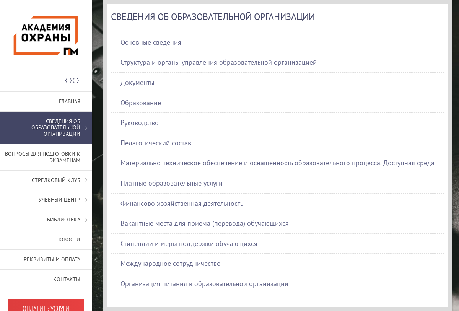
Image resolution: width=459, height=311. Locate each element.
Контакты (66, 279)
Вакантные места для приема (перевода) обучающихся (204, 223)
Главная (69, 101)
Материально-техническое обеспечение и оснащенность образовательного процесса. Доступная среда (277, 162)
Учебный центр (59, 199)
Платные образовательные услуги (171, 183)
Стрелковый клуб (56, 180)
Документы (137, 82)
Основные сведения (150, 42)
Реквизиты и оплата (52, 259)
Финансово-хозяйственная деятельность (181, 203)
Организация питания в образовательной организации (204, 283)
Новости (68, 239)
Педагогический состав (155, 142)
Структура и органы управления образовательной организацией (218, 62)
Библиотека (63, 219)
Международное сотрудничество (170, 263)
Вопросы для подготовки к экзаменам (42, 157)
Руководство (139, 122)
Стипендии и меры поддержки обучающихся (188, 243)
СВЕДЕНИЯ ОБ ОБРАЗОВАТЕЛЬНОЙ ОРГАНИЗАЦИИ (55, 128)
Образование (140, 102)
